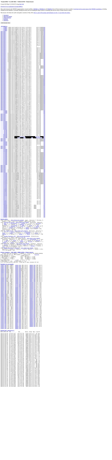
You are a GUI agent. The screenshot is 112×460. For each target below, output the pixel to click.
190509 (31, 382)
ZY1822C (4, 217)
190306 (31, 357)
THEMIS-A (36, 9)
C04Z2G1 (4, 226)
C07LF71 (4, 231)
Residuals (5, 19)
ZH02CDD (4, 156)
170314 (16, 321)
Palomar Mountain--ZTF (10, 278)
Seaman (27, 268)
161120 (2, 351)
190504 (31, 377)
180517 (16, 382)
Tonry (24, 289)
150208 (2, 328)
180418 (16, 364)
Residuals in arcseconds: (7, 312)
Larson (21, 267)
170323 (16, 324)
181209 (31, 333)
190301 (31, 353)
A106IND (4, 159)
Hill (5, 263)
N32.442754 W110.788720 (21, 272)
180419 (16, 369)
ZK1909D (4, 174)
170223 (16, 313)
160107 (2, 344)
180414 (16, 359)
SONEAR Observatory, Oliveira (12, 292)
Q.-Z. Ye (23, 280)
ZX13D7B (4, 211)
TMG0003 (4, 241)
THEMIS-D (42, 9)
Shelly (37, 267)
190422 (31, 372)
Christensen (14, 263)
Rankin (27, 269)
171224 (16, 336)
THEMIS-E (50, 9)
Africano (38, 263)
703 (44, 28)
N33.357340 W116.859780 (23, 278)
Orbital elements (7, 17)
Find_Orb (21, 4)
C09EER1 (4, 246)
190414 (31, 367)
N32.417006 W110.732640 (22, 262)
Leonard (23, 263)
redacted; (37, 159)
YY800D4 (4, 128)
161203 (2, 355)
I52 (44, 98)
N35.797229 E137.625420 (17, 259)
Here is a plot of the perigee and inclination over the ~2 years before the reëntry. (52, 12)
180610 (31, 313)
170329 (16, 328)
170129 (2, 363)
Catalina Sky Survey (9, 262)
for (32, 160)
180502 (16, 378)
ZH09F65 (4, 165)
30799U (4, 151)
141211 (2, 323)
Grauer (30, 265)
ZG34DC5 (4, 141)
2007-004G (4, 33)
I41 (44, 202)
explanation (39, 160)
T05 (44, 159)
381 (44, 241)
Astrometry (6, 15)
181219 (31, 348)
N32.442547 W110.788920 (33, 281)
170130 (2, 367)
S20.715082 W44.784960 (27, 292)
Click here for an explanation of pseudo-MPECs (12, 6)
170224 (16, 317)
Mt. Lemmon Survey (8, 272)
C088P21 (4, 236)
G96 (44, 89)
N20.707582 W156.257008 (23, 287)
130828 (2, 318)
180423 (16, 373)
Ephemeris (5, 20)
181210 (31, 342)
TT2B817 (4, 28)
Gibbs (5, 264)
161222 (2, 359)
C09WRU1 (4, 251)
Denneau (6, 289)
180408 (16, 349)
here (24, 160)
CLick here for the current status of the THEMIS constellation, (87, 9)
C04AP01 (4, 222)
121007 (2, 313)
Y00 (44, 58)
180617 (31, 330)
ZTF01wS (4, 202)
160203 (2, 348)
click (18, 160)
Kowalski (22, 264)
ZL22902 (4, 178)
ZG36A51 (4, 146)
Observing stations (7, 16)
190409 (31, 362)
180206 (16, 340)
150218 (2, 333)
